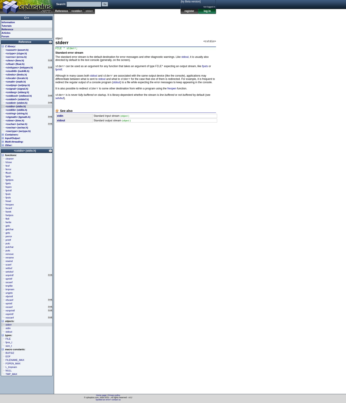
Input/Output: (13, 138)
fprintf (58, 70)
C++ (26, 17)
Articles (6, 33)
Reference (61, 11)
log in (207, 11)
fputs (205, 67)
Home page (101, 395)
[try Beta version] (191, 1)
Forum (5, 36)
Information (8, 22)
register (189, 11)
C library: (10, 46)
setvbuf (59, 101)
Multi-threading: (14, 141)
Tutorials (7, 25)
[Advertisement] (135, 24)
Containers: (12, 134)
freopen (171, 90)
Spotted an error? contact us (108, 400)
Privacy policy (114, 395)
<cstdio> (76, 11)
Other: (8, 145)
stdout (185, 57)
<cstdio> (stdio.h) (25, 150)
